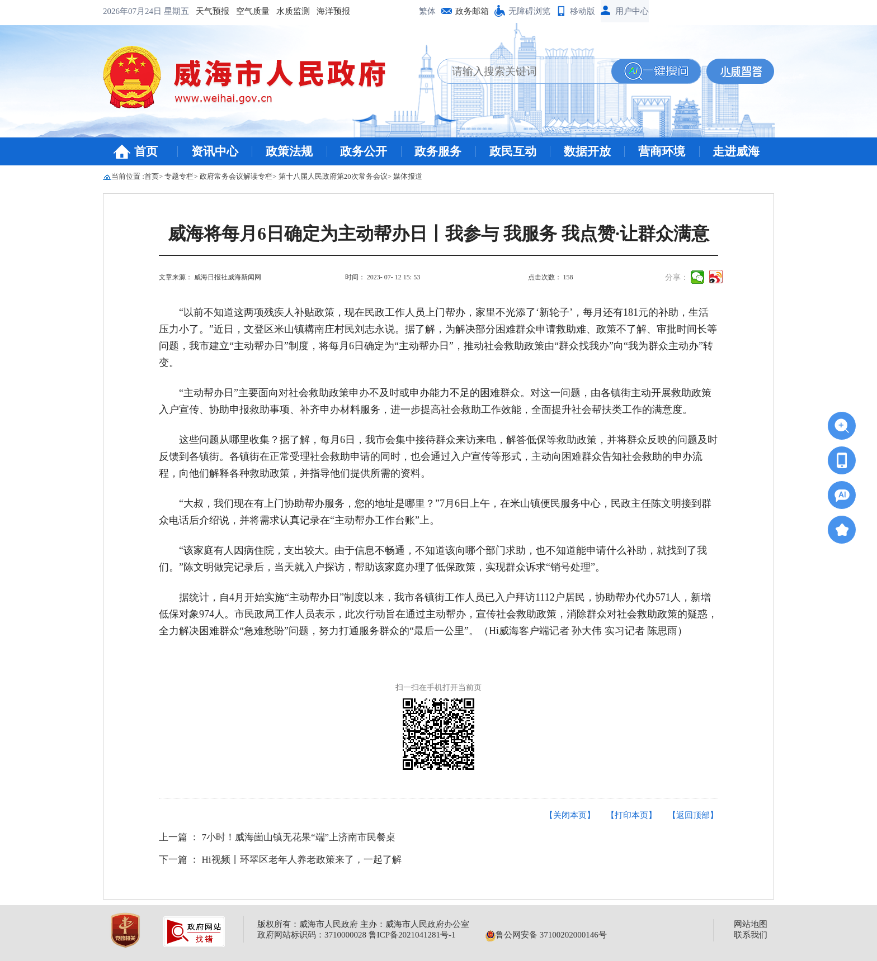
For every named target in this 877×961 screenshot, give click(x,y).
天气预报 (126, 11)
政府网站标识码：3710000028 (311, 934)
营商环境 (661, 151)
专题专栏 (179, 176)
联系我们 (750, 934)
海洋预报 (247, 11)
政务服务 (437, 151)
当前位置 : (127, 176)
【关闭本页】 (570, 815)
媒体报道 (407, 176)
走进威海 (736, 151)
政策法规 (289, 151)
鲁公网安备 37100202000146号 (546, 934)
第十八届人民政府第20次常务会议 (333, 176)
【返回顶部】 (693, 815)
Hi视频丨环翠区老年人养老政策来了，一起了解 (302, 859)
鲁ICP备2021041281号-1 (412, 934)
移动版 (582, 11)
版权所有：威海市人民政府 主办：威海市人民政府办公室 (363, 924)
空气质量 (166, 11)
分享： (677, 277)
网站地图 (750, 924)
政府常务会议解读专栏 (236, 176)
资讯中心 (214, 151)
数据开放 (587, 151)
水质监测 (207, 11)
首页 (146, 151)
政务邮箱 (472, 11)
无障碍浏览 (529, 11)
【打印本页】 (631, 815)
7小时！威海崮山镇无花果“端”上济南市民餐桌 (299, 837)
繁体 (427, 11)
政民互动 (512, 151)
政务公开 (363, 151)
